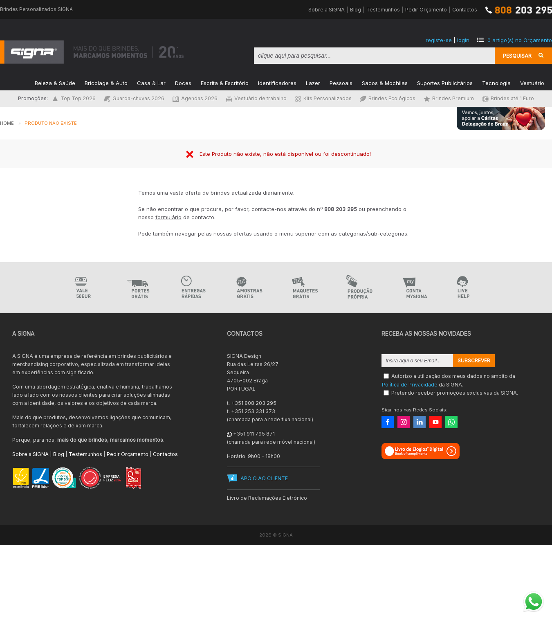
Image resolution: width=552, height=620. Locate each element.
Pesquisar (517, 55)
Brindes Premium (449, 98)
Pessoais (341, 82)
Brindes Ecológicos (387, 98)
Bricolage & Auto (106, 82)
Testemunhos (383, 10)
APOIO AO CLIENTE (264, 478)
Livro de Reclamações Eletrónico (267, 498)
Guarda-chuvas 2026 (134, 98)
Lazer (313, 82)
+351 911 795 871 (254, 434)
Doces (183, 82)
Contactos (464, 10)
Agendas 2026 (195, 98)
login (463, 40)
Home (7, 123)
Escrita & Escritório (225, 82)
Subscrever (474, 361)
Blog (355, 10)
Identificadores (277, 82)
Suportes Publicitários (445, 82)
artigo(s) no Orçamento (519, 40)
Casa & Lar (151, 82)
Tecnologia (496, 82)
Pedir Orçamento (426, 10)
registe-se (439, 40)
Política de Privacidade (410, 384)
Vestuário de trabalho (256, 98)
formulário (168, 217)
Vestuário (532, 82)
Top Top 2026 (74, 98)
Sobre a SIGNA (326, 10)
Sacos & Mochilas (385, 82)
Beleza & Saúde (55, 82)
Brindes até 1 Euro (508, 98)
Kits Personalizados (323, 98)
